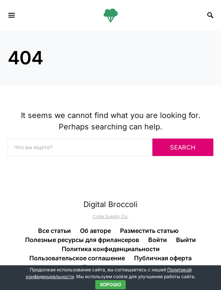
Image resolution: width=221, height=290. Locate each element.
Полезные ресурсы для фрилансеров (82, 240)
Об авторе (95, 230)
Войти (157, 240)
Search (182, 147)
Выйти (186, 240)
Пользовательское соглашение (77, 258)
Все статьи (54, 230)
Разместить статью (149, 230)
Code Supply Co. (110, 216)
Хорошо (111, 284)
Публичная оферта (163, 258)
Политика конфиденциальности (111, 249)
